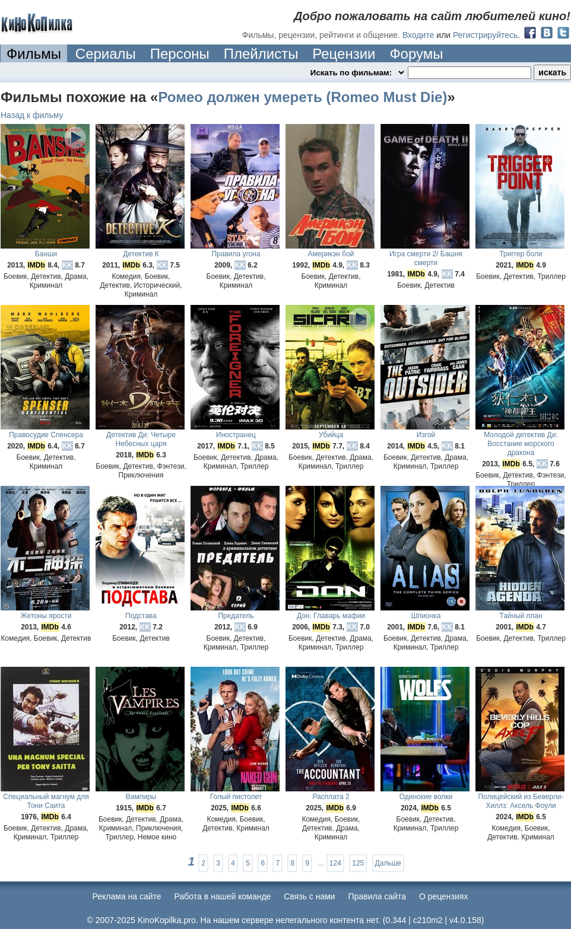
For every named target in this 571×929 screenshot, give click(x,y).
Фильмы (34, 54)
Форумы (416, 54)
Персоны (180, 54)
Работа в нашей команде (223, 896)
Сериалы (105, 54)
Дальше (388, 863)
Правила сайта (377, 896)
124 (335, 863)
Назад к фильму (32, 115)
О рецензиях (443, 896)
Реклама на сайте (127, 896)
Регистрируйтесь (485, 35)
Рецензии (343, 54)
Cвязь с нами (309, 896)
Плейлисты (261, 54)
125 (358, 863)
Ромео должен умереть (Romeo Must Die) (302, 97)
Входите (418, 35)
